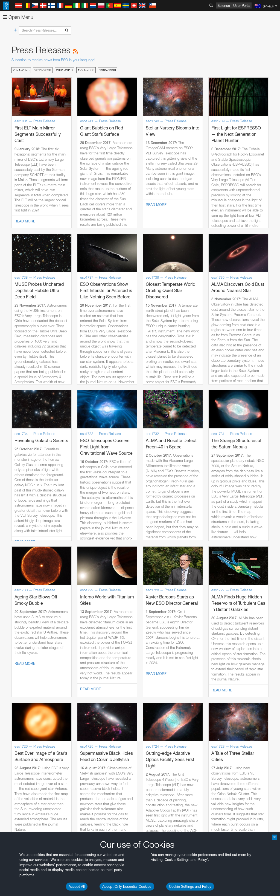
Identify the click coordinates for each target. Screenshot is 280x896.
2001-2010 (64, 70)
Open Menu (18, 17)
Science (223, 5)
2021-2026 (21, 70)
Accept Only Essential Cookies (126, 886)
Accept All (77, 886)
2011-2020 (42, 70)
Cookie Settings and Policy (190, 886)
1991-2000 (86, 70)
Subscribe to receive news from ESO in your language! (53, 60)
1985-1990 (107, 70)
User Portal (241, 5)
